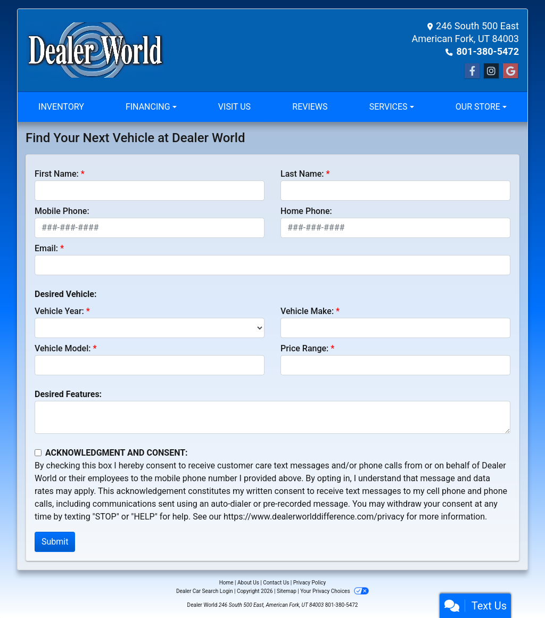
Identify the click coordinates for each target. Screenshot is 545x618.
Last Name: (302, 174)
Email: (46, 248)
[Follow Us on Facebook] (472, 71)
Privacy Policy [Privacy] (309, 583)
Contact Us (276, 583)
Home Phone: (306, 211)
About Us (248, 583)
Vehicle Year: (59, 311)
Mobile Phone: (62, 211)
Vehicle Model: (62, 348)
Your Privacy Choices (334, 591)
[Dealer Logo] (95, 50)
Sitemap (286, 591)
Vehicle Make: (307, 311)
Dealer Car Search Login (204, 591)
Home (226, 583)
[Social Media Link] (491, 71)
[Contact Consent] (38, 452)
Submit (55, 542)
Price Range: (304, 348)
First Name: (57, 174)
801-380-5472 (488, 51)
